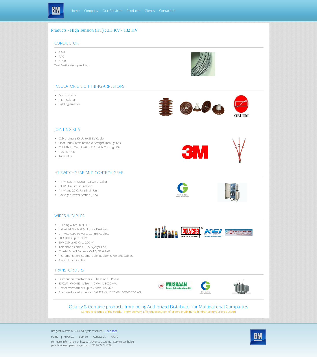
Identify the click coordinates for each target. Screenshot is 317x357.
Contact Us (167, 10)
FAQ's (114, 336)
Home (75, 10)
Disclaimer (111, 331)
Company (91, 10)
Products (133, 10)
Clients (150, 10)
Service (83, 336)
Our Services (112, 10)
